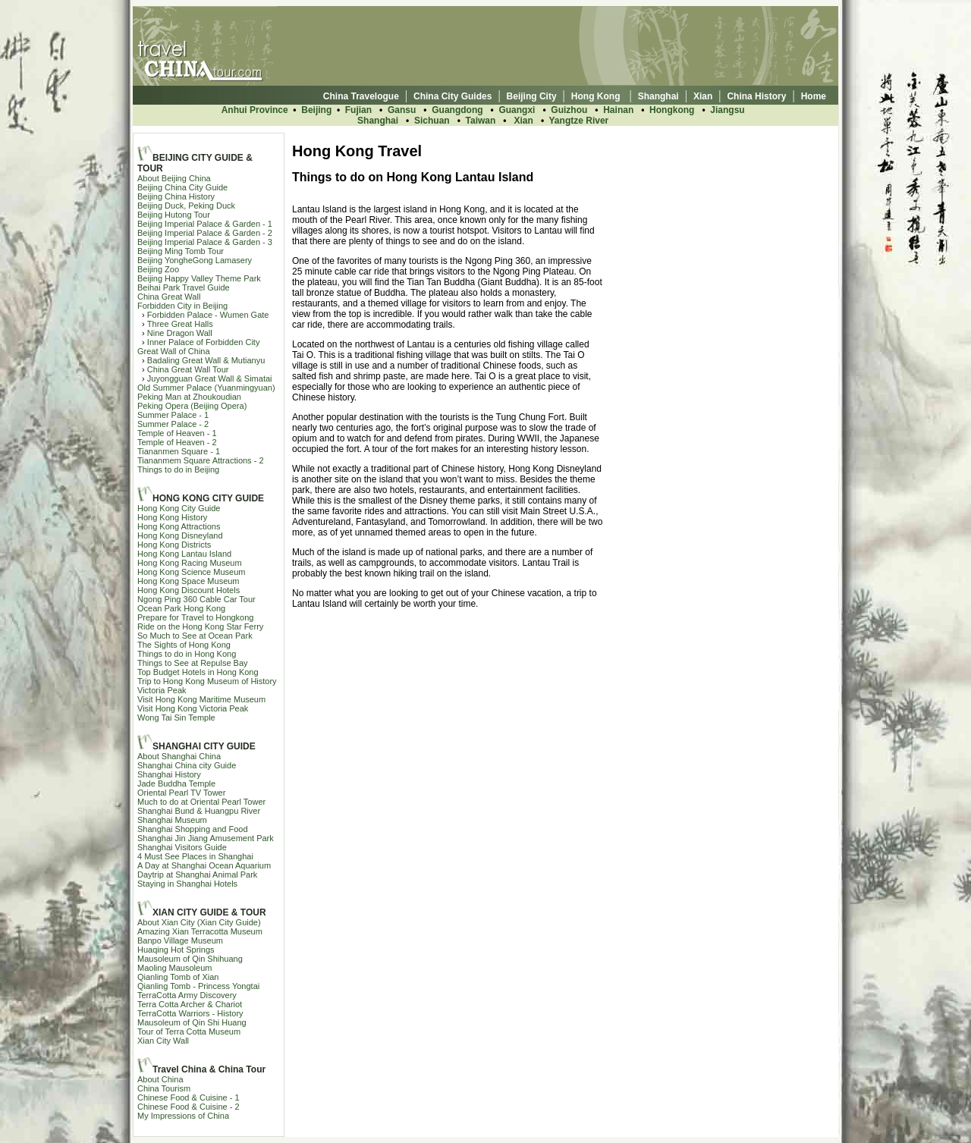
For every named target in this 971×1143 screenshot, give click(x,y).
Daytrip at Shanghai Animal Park (197, 874)
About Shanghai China (179, 756)
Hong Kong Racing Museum (189, 562)
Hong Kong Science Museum (191, 571)
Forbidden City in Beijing (182, 305)
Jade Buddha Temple (176, 783)
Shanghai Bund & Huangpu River (198, 810)
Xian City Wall (163, 1040)
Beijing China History (176, 196)
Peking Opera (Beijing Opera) (192, 405)
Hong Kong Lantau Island (184, 553)
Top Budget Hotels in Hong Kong (198, 672)
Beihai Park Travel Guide (183, 287)
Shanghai (377, 120)
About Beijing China (174, 178)
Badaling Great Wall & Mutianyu (206, 360)
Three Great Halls (180, 323)
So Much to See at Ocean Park (195, 635)
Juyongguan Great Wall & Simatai (209, 378)
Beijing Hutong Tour (173, 214)
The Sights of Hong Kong (184, 644)
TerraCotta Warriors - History (190, 1013)
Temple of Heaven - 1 (177, 433)
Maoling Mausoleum (174, 967)
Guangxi (516, 110)
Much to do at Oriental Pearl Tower (201, 801)
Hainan (618, 110)
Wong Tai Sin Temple (176, 717)
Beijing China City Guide (182, 187)
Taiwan (481, 120)
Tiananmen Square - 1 (178, 451)
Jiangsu (727, 110)
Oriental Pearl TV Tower (181, 792)
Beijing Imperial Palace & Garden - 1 (204, 223)
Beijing (316, 110)
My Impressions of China (183, 1115)
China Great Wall (168, 296)
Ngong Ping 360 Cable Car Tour (196, 599)
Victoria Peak (162, 690)
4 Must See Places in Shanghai (195, 856)
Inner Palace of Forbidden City (203, 342)
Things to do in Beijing (178, 469)
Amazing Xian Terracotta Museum (199, 931)
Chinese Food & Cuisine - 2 (188, 1106)
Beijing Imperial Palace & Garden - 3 (204, 241)
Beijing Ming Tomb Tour (180, 251)
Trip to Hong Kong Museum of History (207, 681)
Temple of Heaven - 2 (177, 442)
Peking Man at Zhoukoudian (189, 396)
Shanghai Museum (172, 819)
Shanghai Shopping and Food (192, 829)
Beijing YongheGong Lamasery (194, 260)
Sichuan (432, 120)
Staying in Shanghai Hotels (187, 883)
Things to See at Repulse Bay (192, 662)
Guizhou (569, 110)
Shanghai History (169, 774)
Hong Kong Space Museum (188, 581)
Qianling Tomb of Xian (177, 976)
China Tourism (163, 1088)
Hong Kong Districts (174, 544)
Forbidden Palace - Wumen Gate (208, 314)
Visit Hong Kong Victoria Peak (192, 708)
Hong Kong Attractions (178, 526)
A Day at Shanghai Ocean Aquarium (204, 865)
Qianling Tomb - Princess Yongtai (198, 986)
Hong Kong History (172, 517)
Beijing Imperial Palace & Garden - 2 (204, 232)
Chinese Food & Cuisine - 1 (188, 1097)
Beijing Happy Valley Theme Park (199, 278)
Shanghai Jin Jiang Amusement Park (205, 838)
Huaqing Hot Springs (176, 949)
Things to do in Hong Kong (186, 653)
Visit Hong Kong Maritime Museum (201, 699)
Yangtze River (579, 120)
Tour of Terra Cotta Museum (188, 1031)
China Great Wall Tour (188, 369)
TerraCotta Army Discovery (187, 995)
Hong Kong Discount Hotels (188, 590)
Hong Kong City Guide (178, 508)
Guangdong (457, 110)
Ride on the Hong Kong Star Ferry (200, 626)
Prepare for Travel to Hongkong (195, 617)
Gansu (402, 110)
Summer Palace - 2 (173, 424)
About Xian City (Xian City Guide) (199, 922)
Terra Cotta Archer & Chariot (189, 1004)
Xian (523, 120)
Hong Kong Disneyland (180, 535)
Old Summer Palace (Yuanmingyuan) (206, 387)
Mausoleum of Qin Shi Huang (192, 1022)
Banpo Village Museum (180, 940)
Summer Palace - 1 (173, 414)
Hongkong (671, 110)
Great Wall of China (173, 351)
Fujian (360, 110)
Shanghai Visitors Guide (182, 847)
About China (160, 1079)
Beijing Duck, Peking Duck (186, 205)
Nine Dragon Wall (179, 333)
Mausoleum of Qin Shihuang (190, 958)
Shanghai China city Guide (186, 765)
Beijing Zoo (158, 269)
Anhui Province (255, 110)
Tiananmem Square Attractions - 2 (200, 460)
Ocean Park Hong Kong (181, 608)
